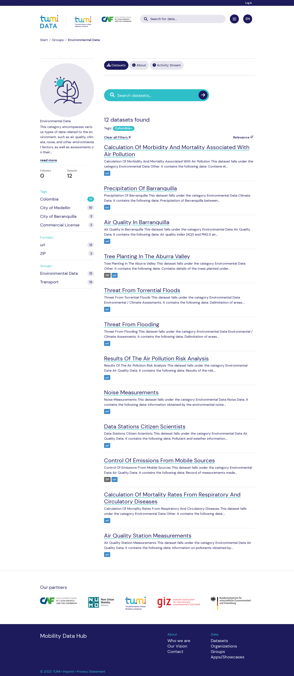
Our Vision (177, 646)
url (107, 173)
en (248, 18)
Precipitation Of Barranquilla (140, 188)
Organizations (224, 646)
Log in (248, 2)
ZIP (107, 275)
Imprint (69, 671)
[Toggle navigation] (234, 18)
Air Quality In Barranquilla (136, 222)
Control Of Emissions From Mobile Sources (159, 460)
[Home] (44, 40)
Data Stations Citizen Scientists (144, 426)
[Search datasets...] (183, 19)
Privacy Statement (91, 671)
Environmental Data (84, 40)
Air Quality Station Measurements (147, 535)
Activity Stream (167, 65)
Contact (175, 651)
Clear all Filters (117, 137)
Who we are (178, 640)
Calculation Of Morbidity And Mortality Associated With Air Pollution (176, 151)
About (139, 65)
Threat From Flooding (131, 324)
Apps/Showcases (227, 657)
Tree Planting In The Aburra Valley (147, 256)
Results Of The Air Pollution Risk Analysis (156, 358)
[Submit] (146, 18)
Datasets (116, 65)
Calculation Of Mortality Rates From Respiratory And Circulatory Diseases (172, 498)
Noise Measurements (131, 392)
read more (48, 160)
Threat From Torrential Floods (142, 290)
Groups (58, 40)
